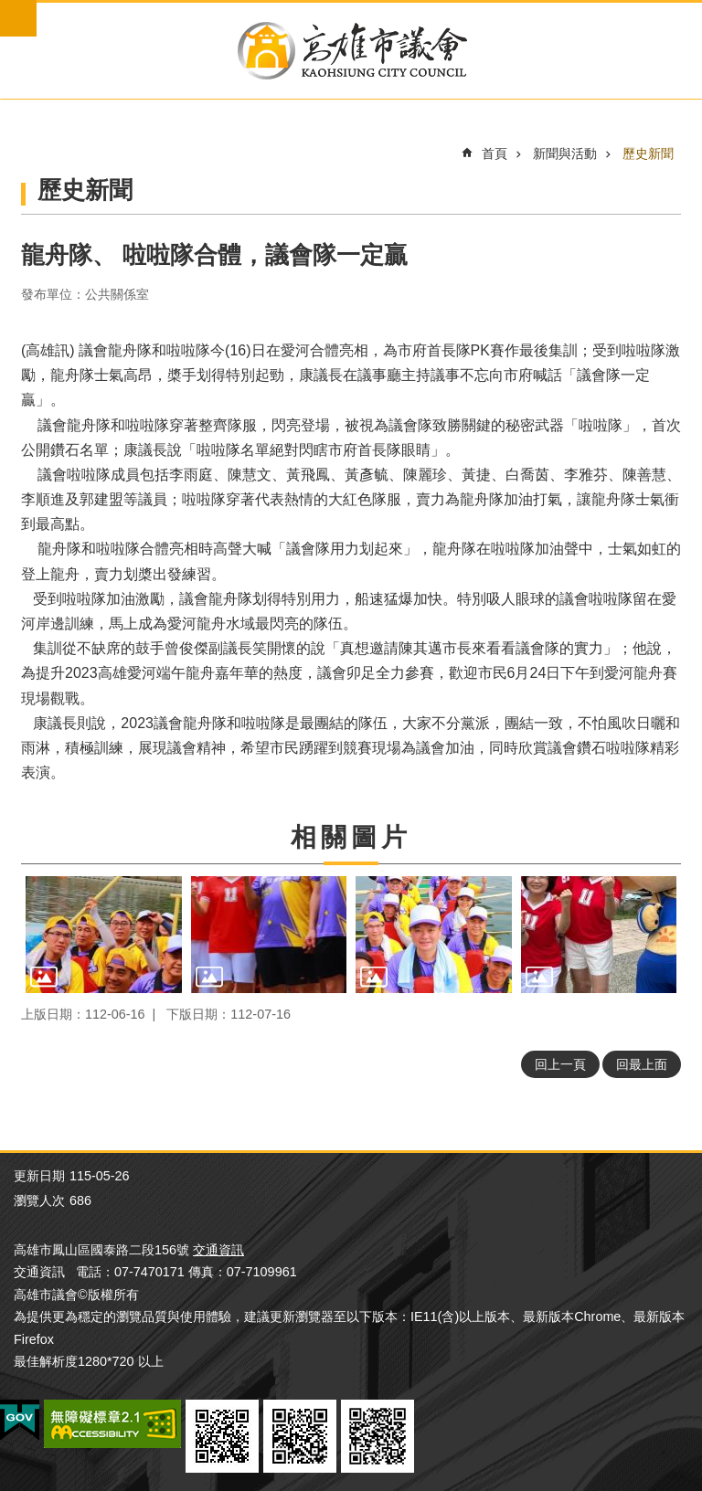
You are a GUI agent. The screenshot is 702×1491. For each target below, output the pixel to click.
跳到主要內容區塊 (9, 9)
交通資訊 (218, 1249)
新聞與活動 (565, 153)
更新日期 (39, 1175)
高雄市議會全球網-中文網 (351, 50)
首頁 (494, 153)
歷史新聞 (648, 153)
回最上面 (641, 1064)
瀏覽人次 (39, 1200)
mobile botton (18, 18)
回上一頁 (560, 1064)
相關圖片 (351, 837)
